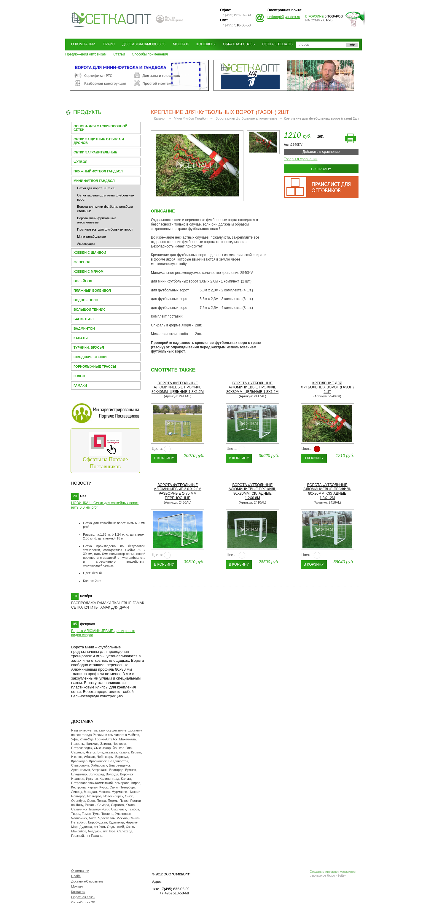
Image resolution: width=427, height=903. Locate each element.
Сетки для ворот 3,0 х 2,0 (96, 188)
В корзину (321, 169)
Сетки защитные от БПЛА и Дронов (99, 141)
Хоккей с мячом (88, 271)
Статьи (119, 54)
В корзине (315, 16)
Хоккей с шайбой (90, 252)
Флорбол (82, 262)
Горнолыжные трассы (95, 366)
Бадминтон (84, 328)
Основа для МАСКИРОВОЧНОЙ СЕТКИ (100, 127)
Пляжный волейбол (92, 290)
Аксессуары (86, 243)
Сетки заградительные (95, 152)
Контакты (206, 44)
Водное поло (86, 300)
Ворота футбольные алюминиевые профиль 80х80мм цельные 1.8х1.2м (252, 387)
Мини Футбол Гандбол (94, 180)
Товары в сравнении (300, 159)
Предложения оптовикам (85, 54)
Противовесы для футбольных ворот (105, 229)
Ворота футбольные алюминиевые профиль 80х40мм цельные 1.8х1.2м (178, 387)
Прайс (109, 44)
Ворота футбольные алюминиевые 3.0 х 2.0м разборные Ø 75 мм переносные (177, 491)
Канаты (81, 338)
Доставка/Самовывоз (144, 44)
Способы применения (150, 54)
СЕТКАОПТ (111, 18)
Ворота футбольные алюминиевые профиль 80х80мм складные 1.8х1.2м (327, 491)
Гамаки (80, 385)
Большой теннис (90, 309)
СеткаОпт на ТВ (277, 44)
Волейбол (83, 281)
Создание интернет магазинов (333, 871)
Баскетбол (84, 319)
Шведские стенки (90, 357)
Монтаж (181, 44)
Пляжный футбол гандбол (98, 171)
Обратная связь (239, 44)
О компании (83, 44)
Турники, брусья (89, 347)
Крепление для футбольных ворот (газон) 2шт (327, 387)
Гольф (79, 376)
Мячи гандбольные (91, 236)
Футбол (80, 162)
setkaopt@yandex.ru (283, 17)
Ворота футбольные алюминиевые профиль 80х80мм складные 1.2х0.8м (252, 491)
